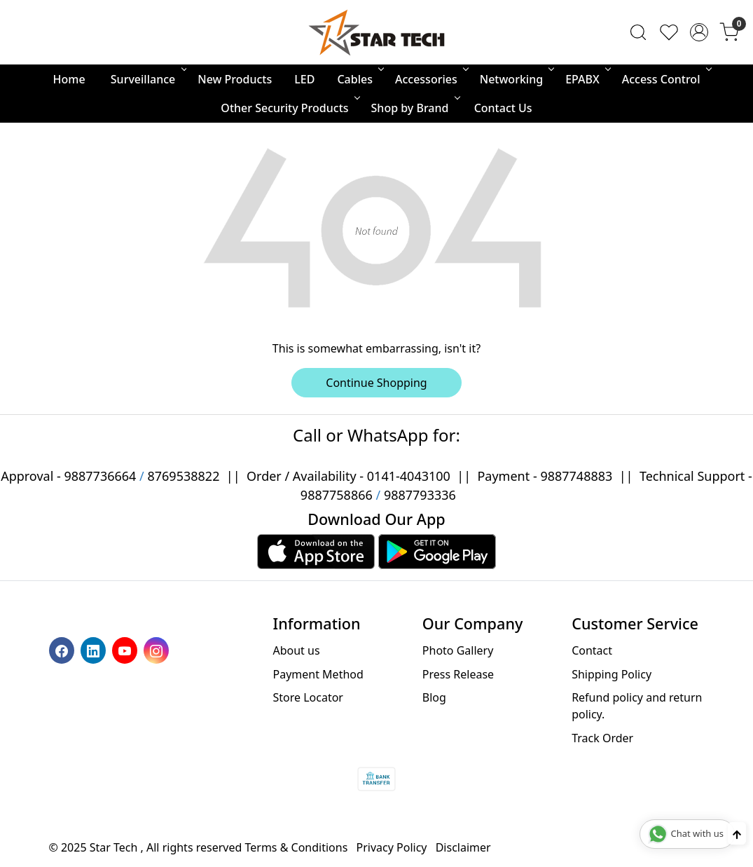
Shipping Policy (611, 674)
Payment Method (317, 674)
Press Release (458, 674)
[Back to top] (737, 833)
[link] (638, 32)
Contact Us (503, 108)
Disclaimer (463, 847)
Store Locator (307, 697)
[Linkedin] (95, 649)
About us (295, 650)
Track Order (602, 738)
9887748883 (576, 475)
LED (304, 79)
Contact (592, 650)
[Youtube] (126, 649)
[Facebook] (63, 649)
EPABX (587, 79)
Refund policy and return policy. (637, 706)
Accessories (431, 79)
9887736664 (100, 475)
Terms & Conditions (296, 847)
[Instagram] (158, 649)
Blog (434, 697)
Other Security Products (289, 108)
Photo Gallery (458, 650)
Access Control (666, 79)
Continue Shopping (376, 382)
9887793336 (420, 494)
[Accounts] (699, 32)
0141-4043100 (408, 475)
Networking (516, 79)
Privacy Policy (392, 847)
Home (69, 79)
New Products (235, 79)
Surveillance (147, 79)
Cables (359, 79)
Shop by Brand (414, 108)
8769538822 (183, 475)
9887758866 (336, 494)
